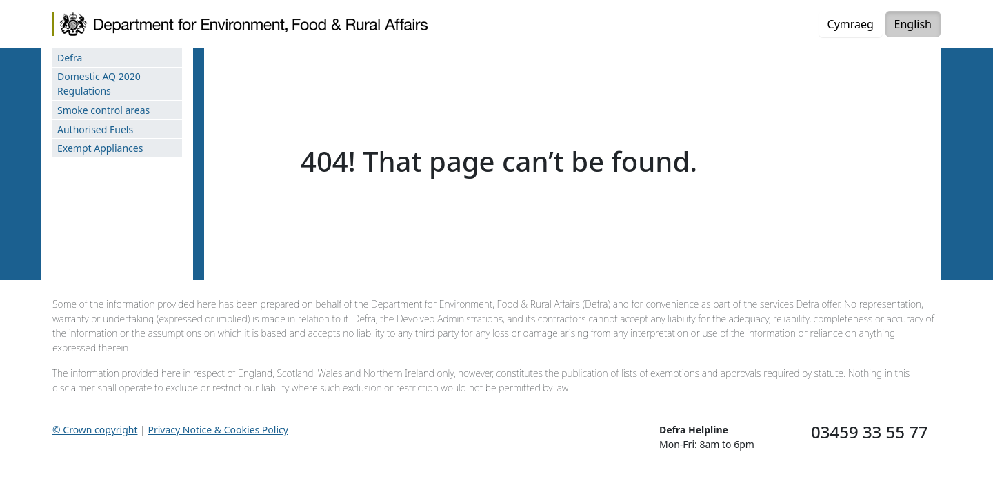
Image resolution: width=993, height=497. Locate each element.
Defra (69, 57)
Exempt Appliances (100, 148)
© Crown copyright (95, 429)
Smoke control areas (103, 110)
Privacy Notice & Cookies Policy (218, 429)
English (913, 24)
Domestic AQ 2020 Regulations (99, 83)
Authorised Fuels (95, 129)
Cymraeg (851, 24)
